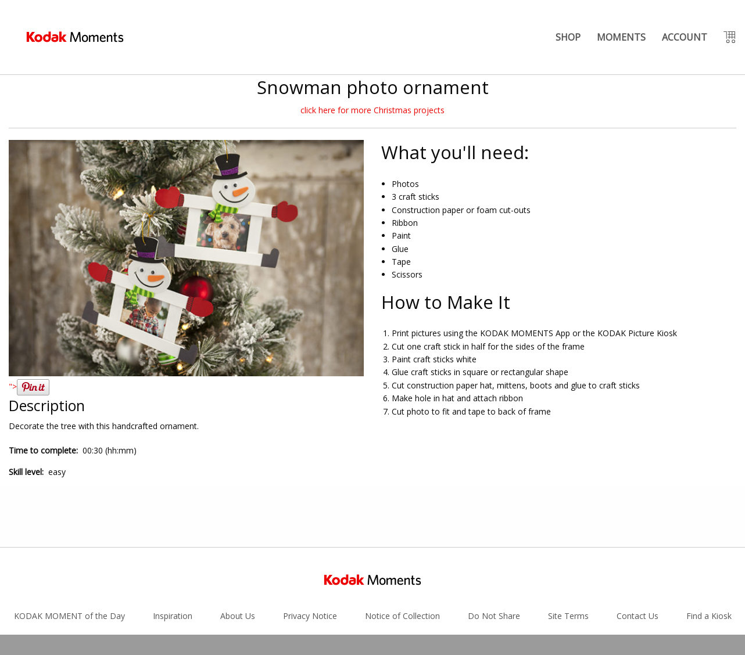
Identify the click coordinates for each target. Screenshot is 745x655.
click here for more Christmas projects (372, 110)
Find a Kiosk (709, 555)
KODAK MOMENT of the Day (69, 555)
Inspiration (172, 555)
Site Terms (568, 555)
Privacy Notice (310, 555)
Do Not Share (494, 555)
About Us (237, 555)
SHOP (568, 37)
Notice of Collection (402, 555)
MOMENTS (621, 37)
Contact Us (637, 555)
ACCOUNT (684, 37)
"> (29, 386)
